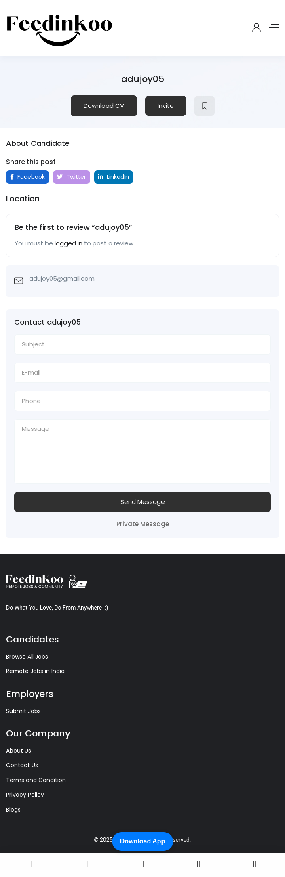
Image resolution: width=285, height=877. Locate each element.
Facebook (27, 177)
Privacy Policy (25, 795)
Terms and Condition (36, 780)
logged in (68, 243)
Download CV (104, 105)
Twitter (71, 177)
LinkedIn (113, 177)
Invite (166, 105)
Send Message (142, 501)
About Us (18, 751)
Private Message (142, 524)
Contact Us (22, 765)
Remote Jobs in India (35, 671)
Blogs (13, 810)
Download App (142, 841)
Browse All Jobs (27, 657)
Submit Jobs (23, 711)
